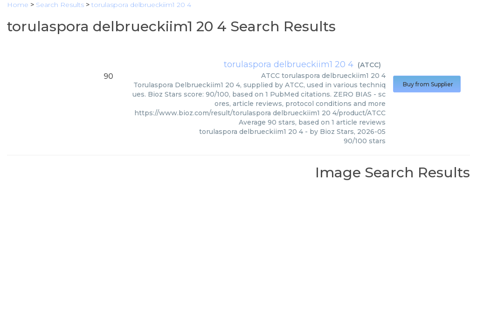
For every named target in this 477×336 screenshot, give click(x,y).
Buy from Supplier (427, 84)
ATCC (369, 65)
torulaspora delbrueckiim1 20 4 (288, 64)
